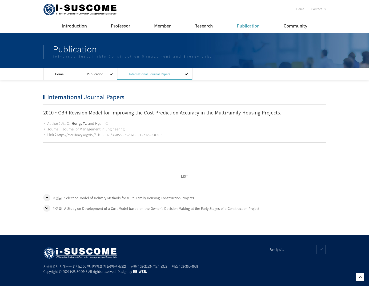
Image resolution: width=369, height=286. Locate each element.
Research (203, 26)
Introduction (74, 26)
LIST (184, 176)
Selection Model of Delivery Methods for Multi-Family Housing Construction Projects (129, 198)
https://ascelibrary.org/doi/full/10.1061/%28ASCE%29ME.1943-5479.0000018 (109, 135)
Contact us (318, 9)
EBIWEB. (140, 271)
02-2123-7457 (149, 266)
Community (295, 26)
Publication (248, 26)
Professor (120, 26)
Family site (297, 249)
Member (162, 26)
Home (300, 9)
